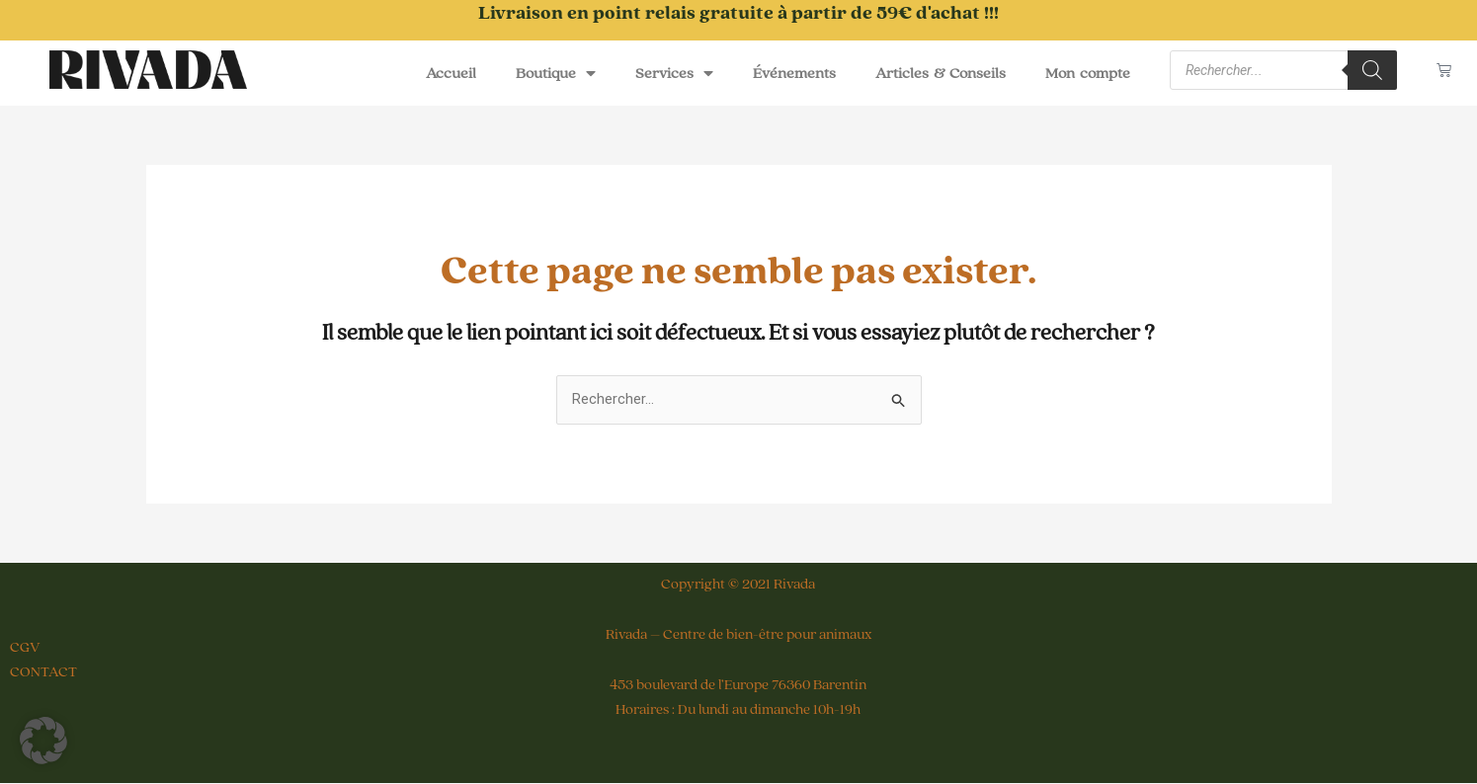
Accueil (451, 73)
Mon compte (1087, 73)
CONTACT (43, 672)
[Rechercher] (1372, 70)
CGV (25, 648)
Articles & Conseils (940, 73)
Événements (794, 73)
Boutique (556, 73)
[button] (43, 740)
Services (674, 73)
